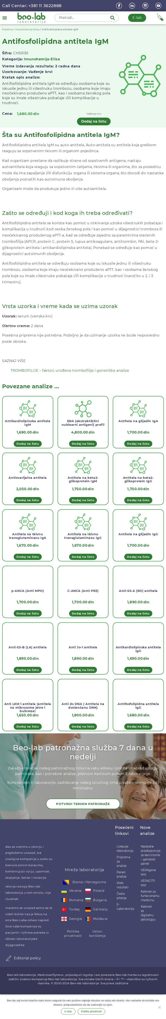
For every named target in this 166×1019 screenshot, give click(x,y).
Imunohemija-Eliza (27, 29)
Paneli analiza (121, 874)
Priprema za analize (123, 861)
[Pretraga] (113, 17)
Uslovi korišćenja (97, 934)
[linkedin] (133, 5)
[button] (4, 17)
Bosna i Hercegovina (89, 882)
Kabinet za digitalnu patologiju (148, 913)
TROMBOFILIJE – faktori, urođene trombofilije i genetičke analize (70, 370)
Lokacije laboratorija (124, 849)
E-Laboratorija (124, 906)
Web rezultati (122, 885)
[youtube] (159, 5)
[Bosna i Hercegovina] (66, 882)
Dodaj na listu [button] (27, 443)
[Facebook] (119, 5)
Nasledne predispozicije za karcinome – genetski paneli (149, 855)
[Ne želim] (159, 1006)
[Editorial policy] (8, 958)
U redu (68, 1011)
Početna (7, 29)
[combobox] (83, 17)
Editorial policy (27, 958)
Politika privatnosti (73, 934)
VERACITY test (148, 883)
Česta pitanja (121, 896)
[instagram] (146, 5)
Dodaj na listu (93, 121)
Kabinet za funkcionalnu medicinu (149, 896)
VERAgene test (148, 872)
